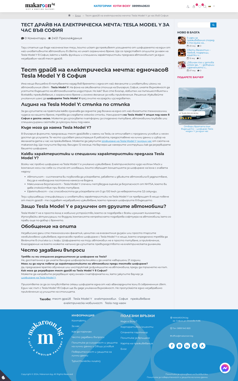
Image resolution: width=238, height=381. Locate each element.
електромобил (105, 299)
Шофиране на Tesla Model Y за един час (127, 141)
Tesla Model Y (81, 299)
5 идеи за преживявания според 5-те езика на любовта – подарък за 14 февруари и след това (200, 40)
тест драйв (59, 299)
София (124, 299)
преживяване (142, 299)
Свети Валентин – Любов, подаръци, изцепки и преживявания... (199, 52)
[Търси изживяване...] (204, 6)
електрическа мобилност (82, 303)
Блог (78, 15)
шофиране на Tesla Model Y (38, 277)
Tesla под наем (117, 303)
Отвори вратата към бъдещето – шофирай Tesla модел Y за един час (197, 129)
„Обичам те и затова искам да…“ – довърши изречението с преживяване (200, 65)
